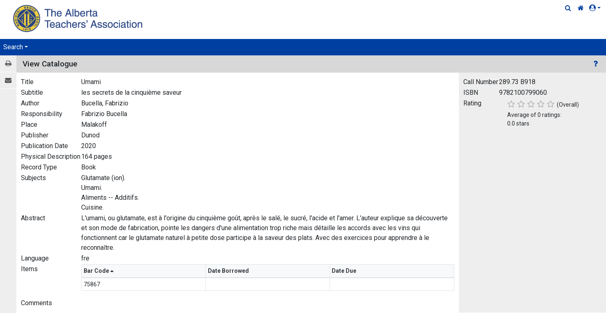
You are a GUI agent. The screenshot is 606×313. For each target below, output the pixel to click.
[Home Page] (79, 18)
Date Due (345, 270)
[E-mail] (8, 80)
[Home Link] (580, 8)
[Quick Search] (568, 8)
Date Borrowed (229, 270)
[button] (596, 8)
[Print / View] (8, 63)
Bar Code (99, 270)
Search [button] (13, 47)
